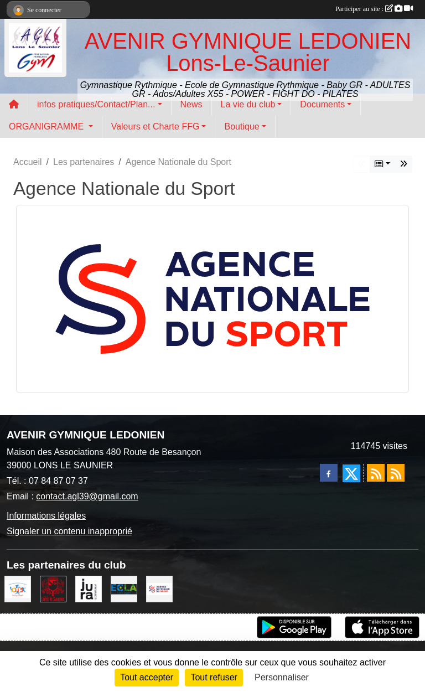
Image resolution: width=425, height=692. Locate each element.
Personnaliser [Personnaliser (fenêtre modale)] (282, 677)
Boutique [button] (241, 126)
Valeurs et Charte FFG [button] (155, 126)
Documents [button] (322, 104)
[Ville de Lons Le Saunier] (53, 588)
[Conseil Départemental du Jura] (88, 588)
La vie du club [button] (248, 104)
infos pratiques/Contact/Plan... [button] (96, 104)
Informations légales (46, 515)
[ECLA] (124, 588)
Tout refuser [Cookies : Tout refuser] (213, 677)
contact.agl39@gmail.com (87, 496)
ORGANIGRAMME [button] (47, 126)
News (191, 104)
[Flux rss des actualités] (376, 473)
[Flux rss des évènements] (396, 473)
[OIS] (17, 588)
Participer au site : (374, 9)
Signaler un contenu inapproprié (69, 531)
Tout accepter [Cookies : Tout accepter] (146, 677)
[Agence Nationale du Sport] (159, 588)
